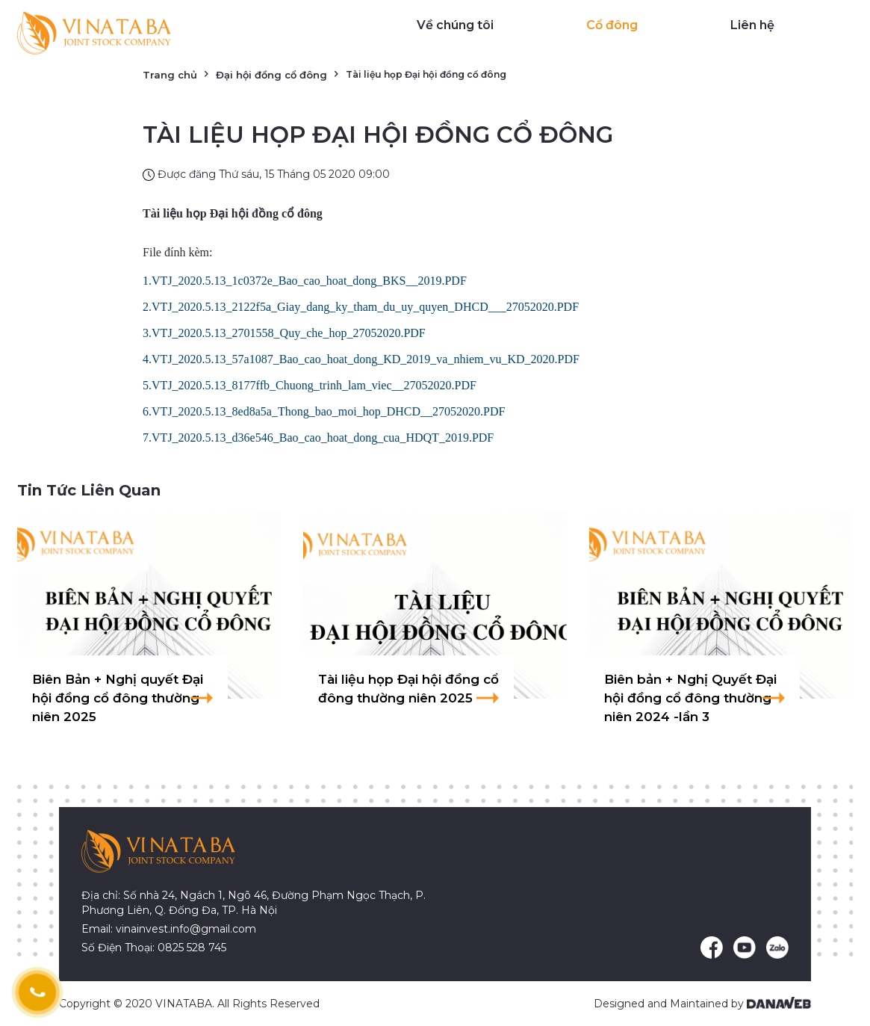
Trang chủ (170, 75)
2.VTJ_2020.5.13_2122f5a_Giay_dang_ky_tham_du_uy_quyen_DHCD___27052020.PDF (361, 306)
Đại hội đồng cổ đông (271, 75)
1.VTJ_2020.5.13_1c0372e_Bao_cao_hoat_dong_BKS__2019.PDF (305, 280)
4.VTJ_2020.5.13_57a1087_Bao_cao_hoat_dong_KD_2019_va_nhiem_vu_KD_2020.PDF (361, 359)
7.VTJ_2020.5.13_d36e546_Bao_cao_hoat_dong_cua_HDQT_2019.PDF (318, 437)
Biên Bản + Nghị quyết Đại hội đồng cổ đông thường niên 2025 (117, 698)
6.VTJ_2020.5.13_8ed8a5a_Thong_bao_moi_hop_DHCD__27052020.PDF (324, 411)
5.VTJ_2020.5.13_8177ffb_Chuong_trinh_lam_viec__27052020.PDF (309, 385)
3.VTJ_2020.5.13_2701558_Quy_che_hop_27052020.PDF (284, 333)
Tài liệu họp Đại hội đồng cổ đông (233, 213)
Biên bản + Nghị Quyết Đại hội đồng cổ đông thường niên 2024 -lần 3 (690, 698)
